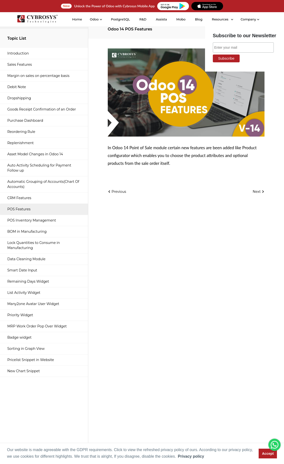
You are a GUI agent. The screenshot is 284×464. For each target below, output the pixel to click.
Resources (220, 19)
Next (258, 191)
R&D (142, 19)
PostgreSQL (120, 19)
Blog (198, 19)
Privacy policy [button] (191, 456)
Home (77, 19)
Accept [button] (268, 453)
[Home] (37, 19)
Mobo (180, 19)
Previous (117, 191)
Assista (161, 19)
